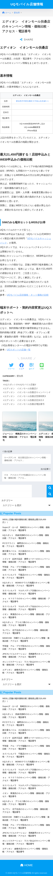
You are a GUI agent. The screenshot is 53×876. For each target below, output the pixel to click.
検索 (50, 488)
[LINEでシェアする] (42, 366)
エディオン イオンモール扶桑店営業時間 (24, 396)
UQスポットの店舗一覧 (19, 350)
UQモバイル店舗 (27, 384)
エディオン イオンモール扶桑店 (20, 388)
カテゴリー (7, 500)
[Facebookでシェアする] (21, 366)
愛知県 (20, 376)
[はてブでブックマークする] (31, 366)
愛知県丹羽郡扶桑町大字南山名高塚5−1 (32, 101)
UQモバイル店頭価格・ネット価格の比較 (28, 295)
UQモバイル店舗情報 (26, 4)
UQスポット (10, 384)
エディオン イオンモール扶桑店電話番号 (24, 404)
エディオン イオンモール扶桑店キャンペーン (26, 392)
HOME (26, 865)
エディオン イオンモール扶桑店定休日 (23, 400)
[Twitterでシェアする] (11, 366)
